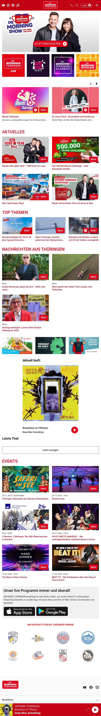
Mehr (43, 110)
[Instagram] (97, 687)
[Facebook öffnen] (13, 5)
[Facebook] (91, 687)
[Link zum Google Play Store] (52, 612)
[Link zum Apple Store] (19, 612)
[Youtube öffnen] (3, 5)
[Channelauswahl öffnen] (76, 5)
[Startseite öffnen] (50, 5)
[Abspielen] (95, 709)
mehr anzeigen (50, 450)
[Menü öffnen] (97, 5)
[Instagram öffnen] (8, 5)
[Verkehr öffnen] (17, 5)
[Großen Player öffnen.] (87, 710)
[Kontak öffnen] (71, 5)
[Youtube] (84, 687)
